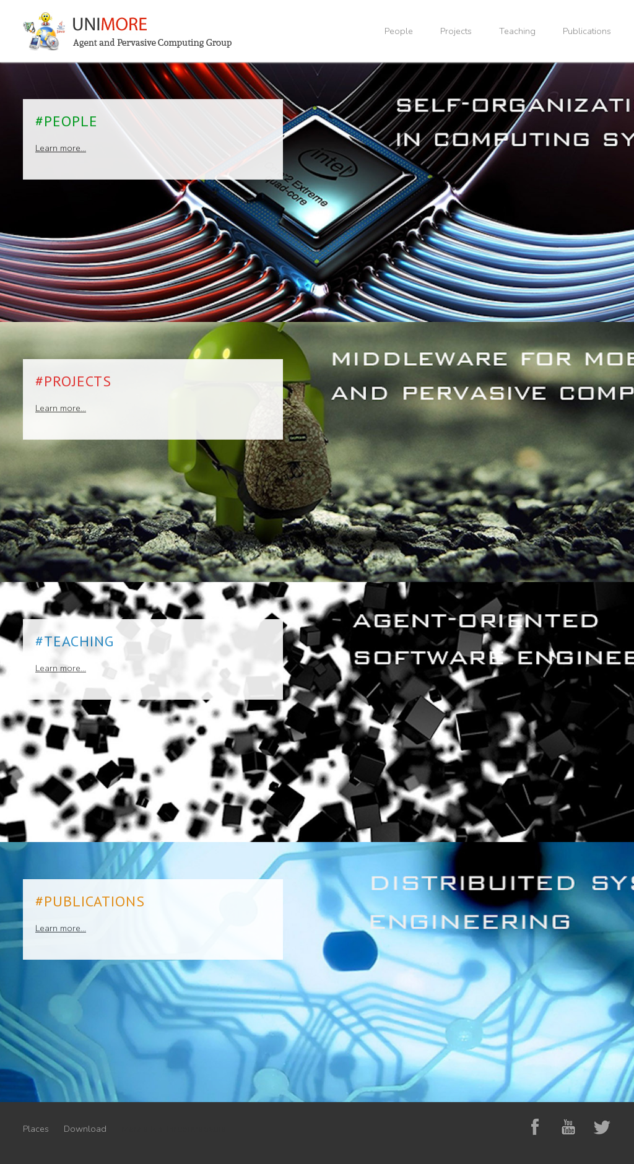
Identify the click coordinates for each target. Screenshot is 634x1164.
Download (85, 1129)
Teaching (517, 31)
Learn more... (60, 148)
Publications (587, 31)
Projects (456, 31)
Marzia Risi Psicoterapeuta (173, 1129)
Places (36, 1129)
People (398, 31)
